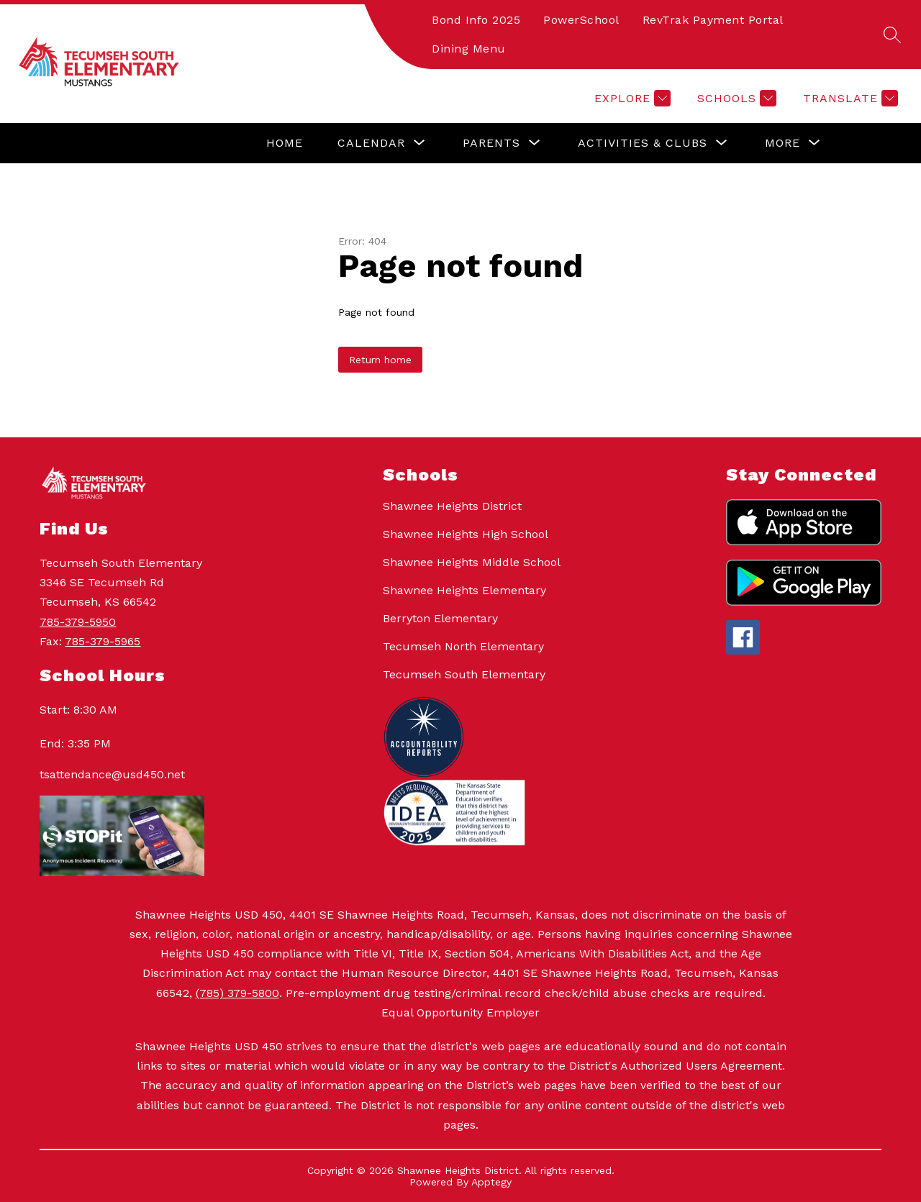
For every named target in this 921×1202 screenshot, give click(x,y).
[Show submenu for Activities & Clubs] (642, 143)
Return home (380, 359)
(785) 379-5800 (237, 993)
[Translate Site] (848, 98)
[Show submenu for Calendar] (371, 143)
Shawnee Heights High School (465, 534)
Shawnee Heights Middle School (472, 562)
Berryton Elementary (440, 618)
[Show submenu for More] (782, 143)
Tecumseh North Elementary (463, 646)
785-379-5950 (78, 622)
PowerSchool (581, 20)
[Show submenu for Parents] (491, 143)
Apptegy (491, 1182)
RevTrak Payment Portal (713, 20)
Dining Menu (469, 48)
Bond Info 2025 (476, 20)
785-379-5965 (102, 641)
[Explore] (631, 98)
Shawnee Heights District (452, 506)
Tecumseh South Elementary (464, 674)
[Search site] (892, 34)
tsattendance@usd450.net (112, 774)
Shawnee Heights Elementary (464, 590)
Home (284, 143)
